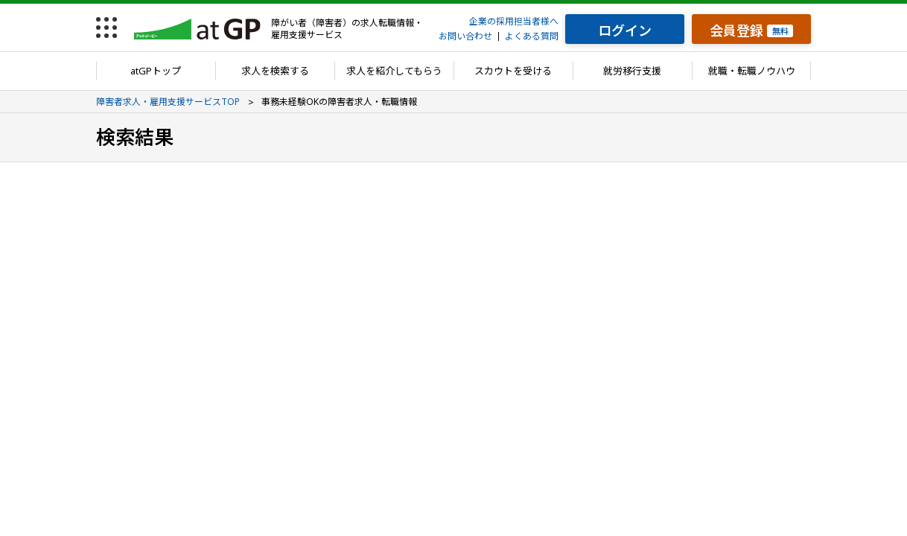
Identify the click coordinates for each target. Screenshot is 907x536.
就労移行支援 (632, 70)
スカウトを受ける (513, 70)
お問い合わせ (465, 36)
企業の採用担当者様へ (513, 21)
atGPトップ (155, 70)
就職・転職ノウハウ (751, 70)
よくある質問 (531, 36)
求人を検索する (275, 70)
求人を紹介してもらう (394, 70)
